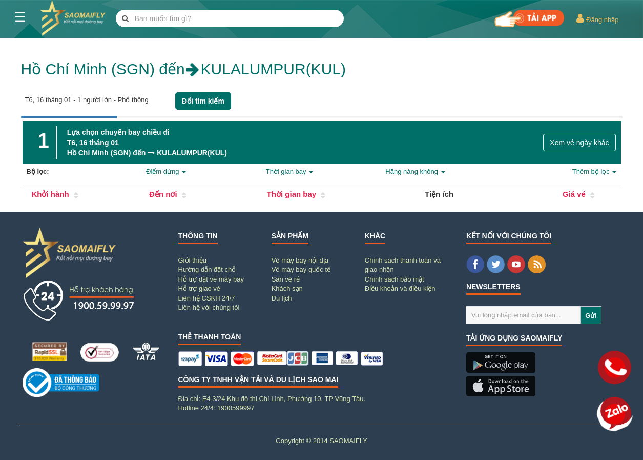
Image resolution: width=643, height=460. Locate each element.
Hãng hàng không (415, 171)
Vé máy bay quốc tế (301, 269)
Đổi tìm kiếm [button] (203, 101)
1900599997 (235, 408)
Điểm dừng (166, 171)
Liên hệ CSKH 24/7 (206, 298)
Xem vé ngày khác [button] (579, 142)
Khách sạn (287, 288)
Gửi (591, 315)
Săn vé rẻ (286, 279)
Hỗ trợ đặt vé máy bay (211, 279)
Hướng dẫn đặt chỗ (207, 269)
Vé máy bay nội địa (300, 260)
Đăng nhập (597, 18)
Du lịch (282, 298)
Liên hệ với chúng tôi (209, 307)
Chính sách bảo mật (394, 279)
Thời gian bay (289, 171)
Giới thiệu (192, 260)
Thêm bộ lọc (594, 171)
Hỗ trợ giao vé (199, 288)
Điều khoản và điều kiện (400, 288)
